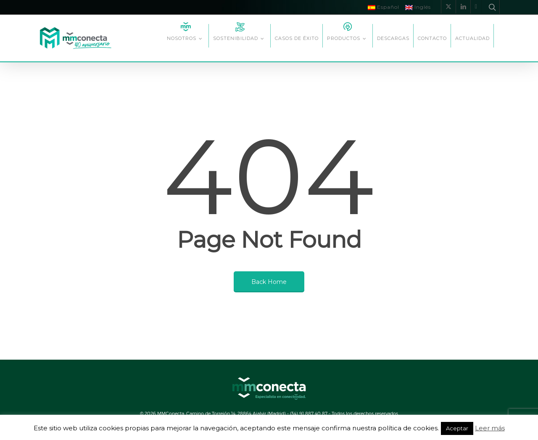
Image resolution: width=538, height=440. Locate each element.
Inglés (418, 7)
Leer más (490, 428)
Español (383, 7)
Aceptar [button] (457, 428)
